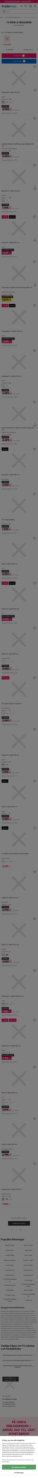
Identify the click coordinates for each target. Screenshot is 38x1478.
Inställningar (19, 1473)
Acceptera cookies (19, 1467)
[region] (19, 1457)
